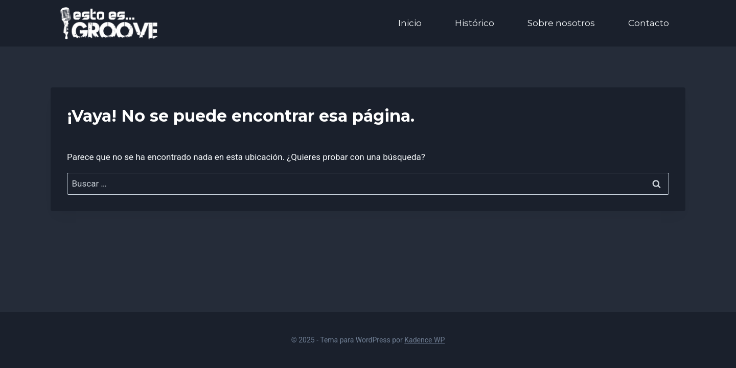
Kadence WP (424, 340)
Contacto (648, 23)
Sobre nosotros (561, 23)
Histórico (474, 23)
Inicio (410, 23)
